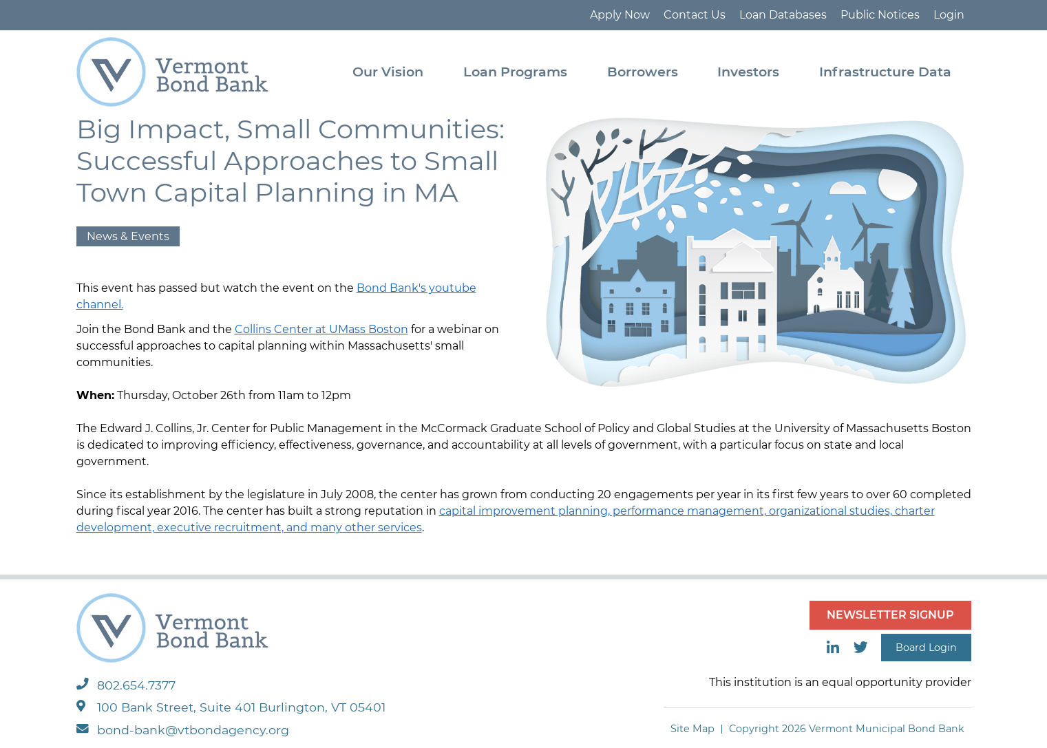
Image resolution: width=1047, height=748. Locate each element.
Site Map (692, 729)
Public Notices (880, 14)
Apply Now (620, 14)
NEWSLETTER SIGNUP (890, 614)
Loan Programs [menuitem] (515, 71)
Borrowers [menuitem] (642, 71)
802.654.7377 (126, 685)
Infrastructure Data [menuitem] (885, 71)
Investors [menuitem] (748, 71)
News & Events (128, 236)
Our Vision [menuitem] (387, 71)
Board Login (926, 647)
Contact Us (695, 14)
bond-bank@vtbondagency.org (182, 730)
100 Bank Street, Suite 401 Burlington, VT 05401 (230, 707)
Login (948, 14)
